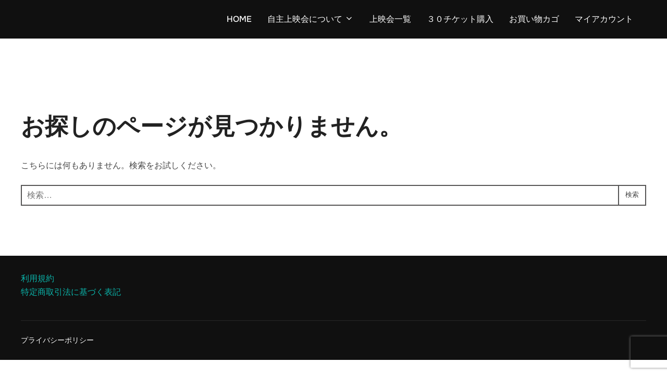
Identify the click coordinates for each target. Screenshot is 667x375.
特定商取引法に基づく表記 (71, 292)
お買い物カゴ (534, 19)
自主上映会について (310, 19)
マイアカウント (604, 19)
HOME (239, 19)
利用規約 (37, 278)
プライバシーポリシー (57, 340)
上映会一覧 (390, 19)
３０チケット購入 (460, 19)
